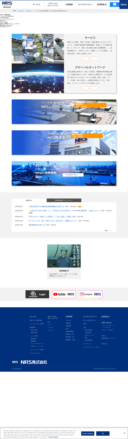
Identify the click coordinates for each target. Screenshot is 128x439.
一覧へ (106, 297)
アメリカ (50, 395)
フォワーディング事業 (37, 417)
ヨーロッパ (51, 397)
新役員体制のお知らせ (37, 292)
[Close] (124, 435)
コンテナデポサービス (37, 411)
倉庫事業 (32, 394)
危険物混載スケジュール (108, 405)
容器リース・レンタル (37, 413)
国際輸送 (33, 408)
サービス (36, 5)
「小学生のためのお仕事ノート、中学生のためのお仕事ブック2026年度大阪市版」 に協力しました (64, 278)
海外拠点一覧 (69, 404)
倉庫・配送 (34, 397)
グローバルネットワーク (52, 4)
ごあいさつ (68, 387)
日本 (49, 389)
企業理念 (68, 390)
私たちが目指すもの (89, 387)
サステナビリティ (85, 5)
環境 (84, 391)
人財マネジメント (90, 402)
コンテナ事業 (34, 403)
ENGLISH (104, 411)
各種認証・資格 (70, 407)
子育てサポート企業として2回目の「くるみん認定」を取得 (50, 283)
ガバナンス (86, 411)
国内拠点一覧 (69, 401)
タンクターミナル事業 (37, 391)
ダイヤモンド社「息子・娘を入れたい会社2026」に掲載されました (53, 288)
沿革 (66, 396)
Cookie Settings (87, 435)
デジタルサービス (35, 420)
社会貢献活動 (88, 407)
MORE (90, 124)
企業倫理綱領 (69, 398)
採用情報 (100, 5)
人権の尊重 (88, 400)
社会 (84, 394)
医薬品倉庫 (34, 400)
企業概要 (68, 393)
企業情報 (69, 5)
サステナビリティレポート (91, 414)
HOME (14, 11)
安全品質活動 (88, 397)
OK (103, 435)
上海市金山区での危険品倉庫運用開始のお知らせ (46, 273)
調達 (86, 405)
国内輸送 (33, 406)
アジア (50, 392)
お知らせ (21, 11)
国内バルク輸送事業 (36, 387)
